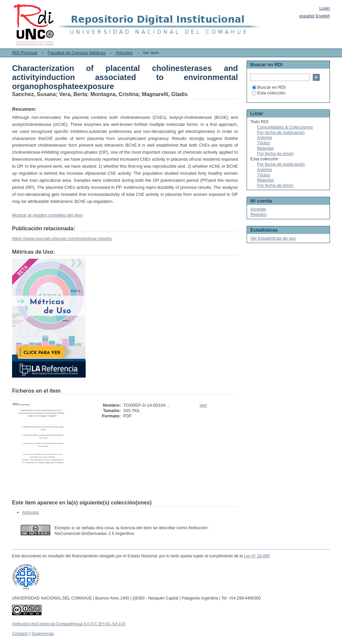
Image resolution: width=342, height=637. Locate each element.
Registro (258, 214)
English (323, 15)
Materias (265, 148)
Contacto (20, 633)
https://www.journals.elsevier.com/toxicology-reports (62, 238)
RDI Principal (24, 52)
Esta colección (268, 92)
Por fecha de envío (275, 153)
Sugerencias (42, 633)
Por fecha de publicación (281, 132)
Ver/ (203, 405)
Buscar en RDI (269, 87)
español (307, 15)
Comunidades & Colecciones (285, 127)
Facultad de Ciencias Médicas (76, 52)
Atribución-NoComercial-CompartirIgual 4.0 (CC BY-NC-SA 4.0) (68, 624)
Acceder (258, 209)
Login (324, 8)
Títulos (263, 142)
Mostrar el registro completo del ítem (47, 215)
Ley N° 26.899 (257, 556)
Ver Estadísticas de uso (273, 238)
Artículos (124, 52)
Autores (264, 137)
